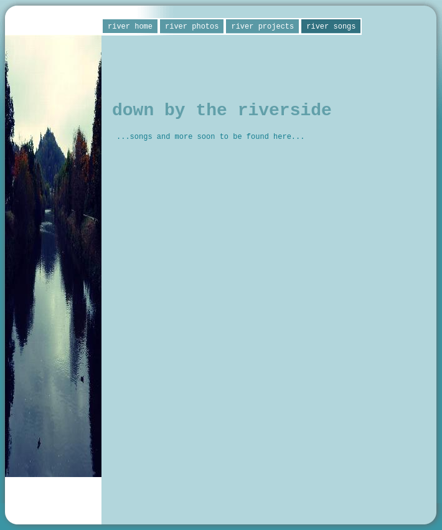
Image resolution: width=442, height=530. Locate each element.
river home (130, 26)
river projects (262, 26)
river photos (192, 26)
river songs (330, 26)
